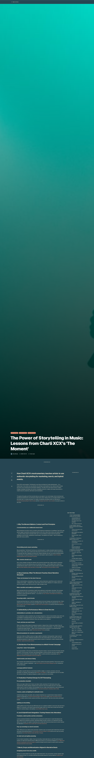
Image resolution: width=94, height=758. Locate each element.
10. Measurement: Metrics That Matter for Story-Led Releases (75, 617)
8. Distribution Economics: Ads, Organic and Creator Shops (76, 594)
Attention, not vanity (75, 619)
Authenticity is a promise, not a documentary (77, 542)
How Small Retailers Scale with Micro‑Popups (29, 567)
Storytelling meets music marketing (76, 521)
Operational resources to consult (76, 645)
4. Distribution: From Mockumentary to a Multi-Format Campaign (76, 550)
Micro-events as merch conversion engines (76, 591)
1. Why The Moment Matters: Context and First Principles (75, 515)
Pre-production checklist (76, 563)
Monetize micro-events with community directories (35, 723)
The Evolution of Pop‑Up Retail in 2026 (50, 567)
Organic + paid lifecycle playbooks (76, 603)
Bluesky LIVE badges (41, 672)
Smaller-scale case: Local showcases (77, 611)
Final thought (74, 647)
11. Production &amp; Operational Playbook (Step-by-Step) (76, 626)
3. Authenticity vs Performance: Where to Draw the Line (75, 539)
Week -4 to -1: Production (77, 630)
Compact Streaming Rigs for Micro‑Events (26, 501)
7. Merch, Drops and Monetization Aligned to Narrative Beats (76, 582)
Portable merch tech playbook (41, 604)
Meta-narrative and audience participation (77, 533)
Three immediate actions (76, 642)
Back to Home (14, 1)
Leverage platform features (77, 558)
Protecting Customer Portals (38, 630)
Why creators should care (77, 523)
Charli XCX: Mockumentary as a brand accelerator (77, 609)
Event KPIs (74, 621)
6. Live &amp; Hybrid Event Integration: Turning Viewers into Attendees (76, 570)
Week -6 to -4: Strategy (76, 628)
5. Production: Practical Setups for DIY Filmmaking (76, 561)
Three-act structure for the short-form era (77, 530)
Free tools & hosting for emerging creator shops (48, 688)
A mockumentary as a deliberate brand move (76, 518)
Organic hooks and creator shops (77, 600)
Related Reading (75, 648)
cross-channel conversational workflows (52, 593)
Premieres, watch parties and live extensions (77, 574)
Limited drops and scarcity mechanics (77, 588)
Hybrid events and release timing (77, 556)
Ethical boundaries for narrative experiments (76, 547)
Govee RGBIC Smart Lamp (41, 709)
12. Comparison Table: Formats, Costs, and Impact (76, 636)
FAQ (70, 637)
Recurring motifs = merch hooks (76, 536)
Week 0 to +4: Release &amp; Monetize (77, 633)
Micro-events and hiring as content (77, 614)
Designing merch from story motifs (77, 585)
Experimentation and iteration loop (77, 623)
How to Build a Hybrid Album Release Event (46, 663)
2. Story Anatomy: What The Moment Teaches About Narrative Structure (76, 526)
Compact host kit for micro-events (46, 501)
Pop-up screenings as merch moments (77, 577)
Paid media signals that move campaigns (77, 597)
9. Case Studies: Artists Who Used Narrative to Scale (76, 606)
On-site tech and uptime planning (76, 580)
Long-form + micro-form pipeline (76, 553)
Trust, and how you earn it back (77, 544)
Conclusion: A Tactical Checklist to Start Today (76, 640)
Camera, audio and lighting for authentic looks (77, 565)
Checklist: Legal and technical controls (25, 640)
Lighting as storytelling (76, 567)
